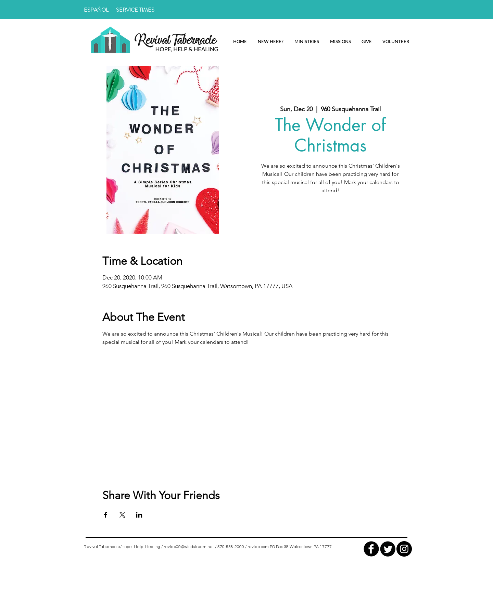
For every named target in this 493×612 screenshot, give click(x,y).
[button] (270, 41)
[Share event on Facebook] (105, 515)
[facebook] (371, 549)
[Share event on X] (122, 515)
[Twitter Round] (387, 549)
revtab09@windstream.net (189, 547)
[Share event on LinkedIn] (139, 515)
